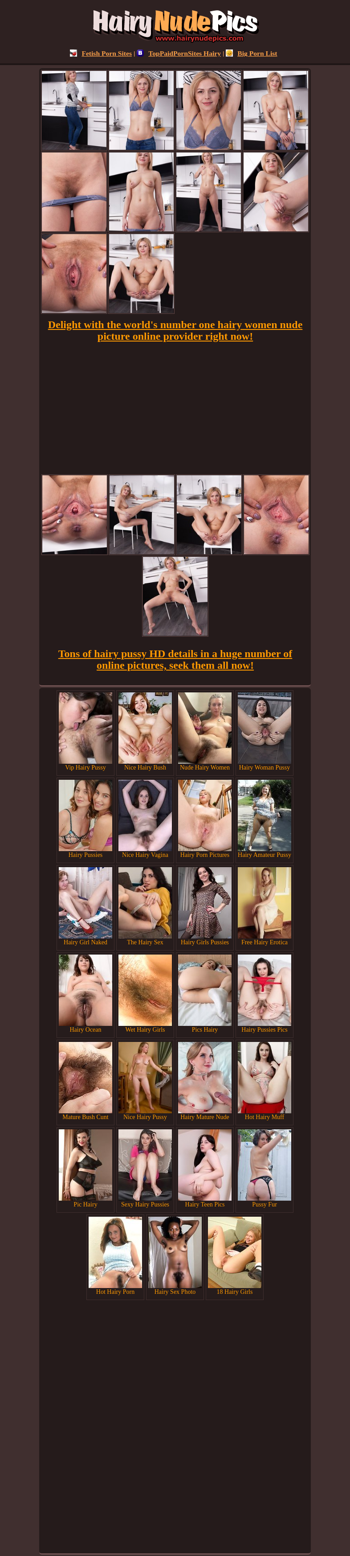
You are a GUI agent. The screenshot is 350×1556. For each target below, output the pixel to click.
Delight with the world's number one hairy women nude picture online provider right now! (175, 330)
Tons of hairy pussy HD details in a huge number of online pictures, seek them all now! (175, 659)
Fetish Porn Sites (101, 53)
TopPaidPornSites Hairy (179, 53)
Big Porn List (251, 53)
